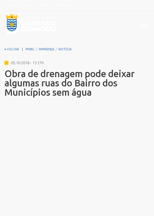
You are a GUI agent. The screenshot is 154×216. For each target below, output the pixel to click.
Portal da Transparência (20, 5)
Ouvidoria (46, 5)
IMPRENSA (46, 49)
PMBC (29, 49)
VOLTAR (11, 49)
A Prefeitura (64, 5)
